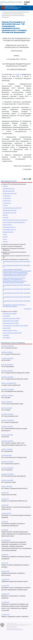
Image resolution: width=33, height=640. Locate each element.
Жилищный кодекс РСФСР (11, 320)
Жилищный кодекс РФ (9, 210)
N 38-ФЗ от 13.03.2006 (7, 395)
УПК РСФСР (6, 337)
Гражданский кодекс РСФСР (11, 318)
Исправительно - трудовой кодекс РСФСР (15, 325)
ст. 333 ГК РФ (4, 492)
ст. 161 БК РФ (4, 554)
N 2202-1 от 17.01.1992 (6, 449)
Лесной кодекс (7, 224)
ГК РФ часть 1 (7, 195)
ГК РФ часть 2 (7, 198)
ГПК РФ (5, 205)
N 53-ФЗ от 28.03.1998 (7, 480)
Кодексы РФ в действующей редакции (14, 184)
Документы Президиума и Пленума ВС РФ (15, 259)
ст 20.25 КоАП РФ (6, 513)
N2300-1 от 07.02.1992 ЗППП (8, 383)
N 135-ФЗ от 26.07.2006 (7, 420)
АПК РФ (5, 186)
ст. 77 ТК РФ (4, 563)
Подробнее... (28, 308)
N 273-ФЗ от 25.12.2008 (7, 389)
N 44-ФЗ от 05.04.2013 (7, 468)
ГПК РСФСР (6, 316)
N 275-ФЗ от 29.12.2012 (7, 377)
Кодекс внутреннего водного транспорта (15, 220)
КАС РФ (5, 215)
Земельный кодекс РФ (9, 212)
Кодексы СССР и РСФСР (10, 311)
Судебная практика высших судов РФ (14, 244)
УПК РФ (5, 241)
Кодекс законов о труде (10, 330)
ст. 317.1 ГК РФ (5, 498)
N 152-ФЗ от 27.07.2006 (7, 461)
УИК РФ (5, 236)
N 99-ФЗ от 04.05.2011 (7, 426)
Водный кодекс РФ (8, 191)
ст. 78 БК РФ (4, 529)
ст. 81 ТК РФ (4, 521)
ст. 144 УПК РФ (5, 571)
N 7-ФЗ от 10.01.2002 (6, 401)
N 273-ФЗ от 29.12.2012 (7, 364)
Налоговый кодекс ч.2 (9, 229)
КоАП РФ (5, 217)
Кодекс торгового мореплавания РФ (14, 222)
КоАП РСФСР (7, 328)
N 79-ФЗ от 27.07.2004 (7, 370)
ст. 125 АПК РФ (5, 614)
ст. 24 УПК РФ (5, 585)
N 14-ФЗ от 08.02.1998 (7, 434)
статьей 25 (17, 74)
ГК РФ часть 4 (7, 203)
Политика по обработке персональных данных (15, 629)
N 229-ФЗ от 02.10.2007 (7, 474)
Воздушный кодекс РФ (10, 193)
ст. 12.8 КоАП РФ (5, 540)
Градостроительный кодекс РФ (12, 208)
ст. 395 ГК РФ (4, 505)
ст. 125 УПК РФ (5, 579)
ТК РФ (4, 234)
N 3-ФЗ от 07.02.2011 (6, 408)
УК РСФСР (6, 335)
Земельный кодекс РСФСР (11, 323)
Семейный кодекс (8, 232)
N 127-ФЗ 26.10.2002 (6, 455)
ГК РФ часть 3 (7, 200)
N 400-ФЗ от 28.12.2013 (7, 346)
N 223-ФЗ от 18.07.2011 (7, 441)
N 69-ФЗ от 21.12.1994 (6, 352)
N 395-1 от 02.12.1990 (6, 486)
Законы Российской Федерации (12, 246)
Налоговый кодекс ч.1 (9, 227)
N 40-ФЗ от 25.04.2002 (7, 358)
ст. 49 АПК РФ (5, 602)
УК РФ (5, 239)
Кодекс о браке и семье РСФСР (12, 333)
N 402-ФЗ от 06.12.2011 (7, 414)
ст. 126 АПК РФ (5, 594)
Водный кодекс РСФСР (10, 313)
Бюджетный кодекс (9, 188)
